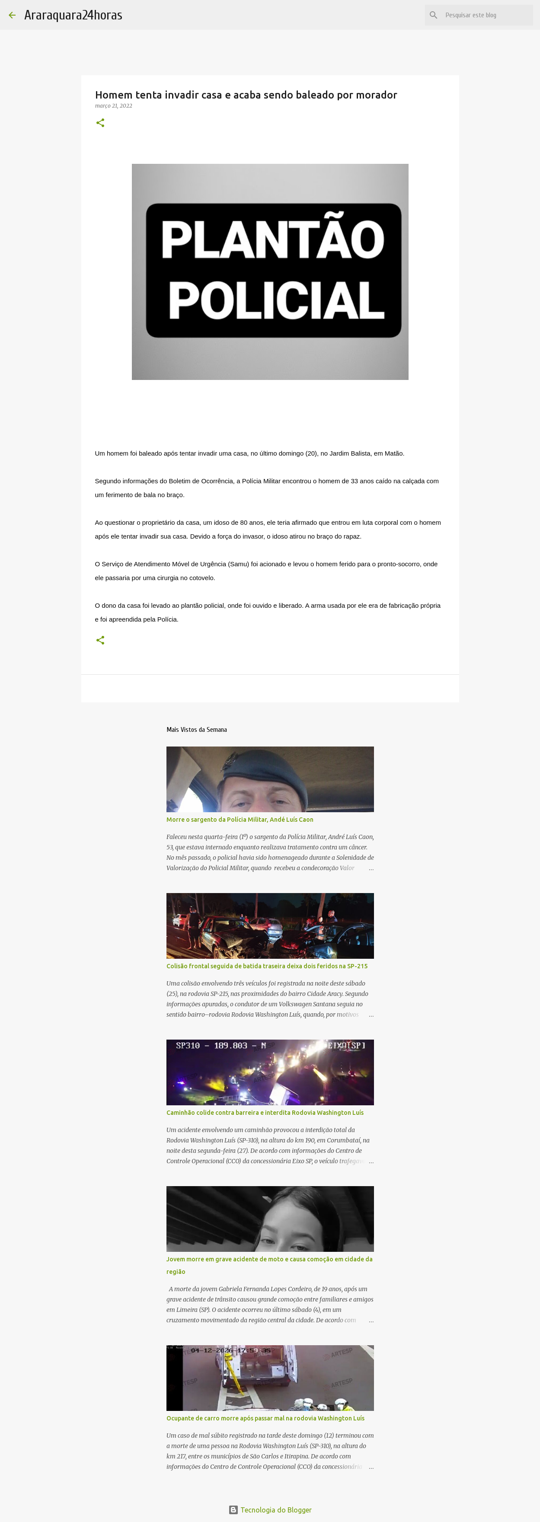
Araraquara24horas (73, 15)
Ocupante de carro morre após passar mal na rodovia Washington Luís (265, 1418)
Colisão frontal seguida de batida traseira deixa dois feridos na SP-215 (266, 966)
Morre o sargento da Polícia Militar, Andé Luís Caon (239, 819)
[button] (100, 123)
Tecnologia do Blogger (270, 1510)
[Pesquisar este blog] (487, 15)
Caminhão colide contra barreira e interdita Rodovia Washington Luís (265, 1112)
